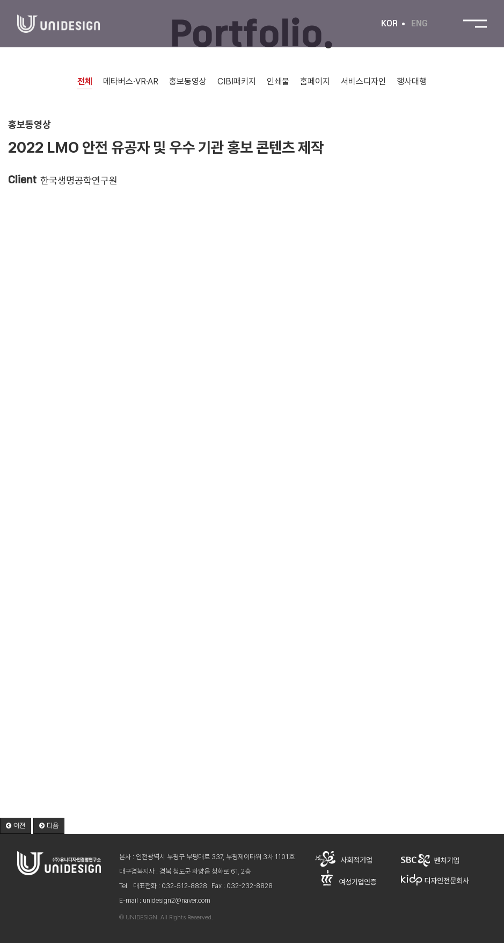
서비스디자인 (363, 81)
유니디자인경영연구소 (58, 24)
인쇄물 (278, 81)
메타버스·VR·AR (130, 81)
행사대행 (412, 81)
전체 (84, 81)
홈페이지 (315, 81)
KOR (389, 23)
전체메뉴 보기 (475, 24)
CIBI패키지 (236, 81)
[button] (15, 826)
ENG (419, 23)
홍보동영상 (188, 81)
